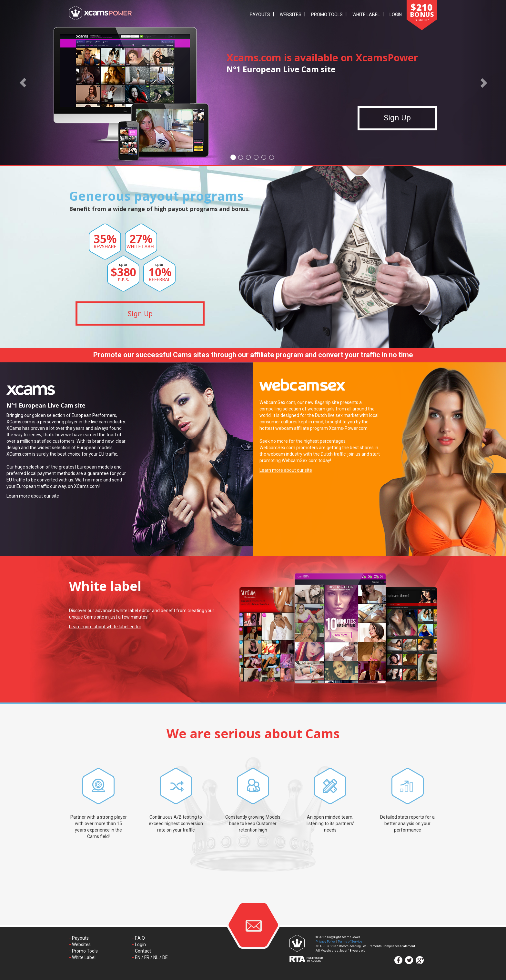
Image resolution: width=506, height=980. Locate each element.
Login (396, 14)
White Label (366, 14)
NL (155, 957)
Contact (143, 951)
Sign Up (397, 121)
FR (146, 957)
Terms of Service (350, 941)
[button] (23, 82)
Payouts (260, 14)
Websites (290, 14)
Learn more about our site (32, 496)
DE (165, 957)
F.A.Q (140, 938)
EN (137, 957)
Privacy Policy (326, 941)
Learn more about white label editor (105, 626)
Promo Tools (327, 14)
